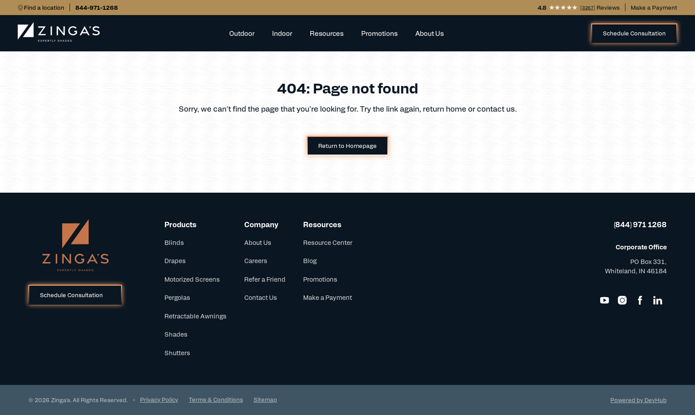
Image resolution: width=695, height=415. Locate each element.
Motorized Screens (192, 279)
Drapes (175, 260)
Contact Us (260, 297)
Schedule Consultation (634, 33)
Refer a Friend (264, 279)
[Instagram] (622, 300)
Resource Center (327, 242)
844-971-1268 (96, 7)
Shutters (177, 353)
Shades (175, 334)
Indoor (282, 33)
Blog (309, 260)
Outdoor (241, 33)
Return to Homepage (347, 145)
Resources (327, 33)
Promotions (379, 33)
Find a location (44, 7)
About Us (429, 33)
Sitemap (265, 399)
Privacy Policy (159, 399)
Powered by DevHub (638, 399)
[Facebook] (640, 300)
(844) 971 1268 (640, 224)
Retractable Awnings (195, 316)
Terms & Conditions (216, 399)
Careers (255, 260)
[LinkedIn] (658, 300)
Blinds (174, 242)
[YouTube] (604, 300)
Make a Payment (654, 7)
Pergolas (177, 297)
